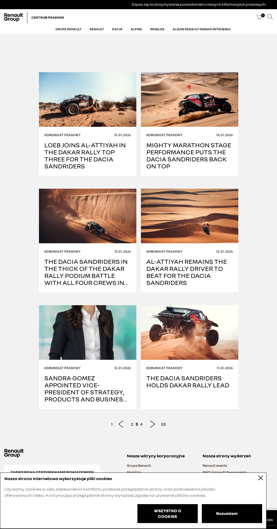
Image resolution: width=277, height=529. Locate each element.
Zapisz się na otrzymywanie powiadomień (52, 472)
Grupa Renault (68, 29)
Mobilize (157, 29)
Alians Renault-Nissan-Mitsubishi (201, 29)
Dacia (117, 29)
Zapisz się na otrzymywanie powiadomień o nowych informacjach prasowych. (198, 4)
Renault (97, 29)
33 (163, 424)
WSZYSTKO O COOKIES (167, 513)
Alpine (136, 29)
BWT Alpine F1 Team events (225, 472)
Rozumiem (227, 513)
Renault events (215, 465)
